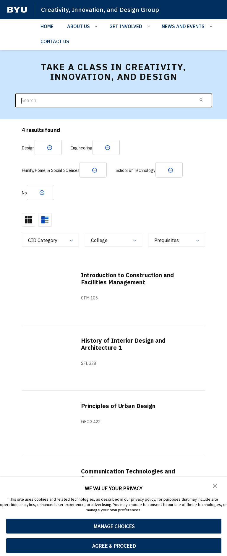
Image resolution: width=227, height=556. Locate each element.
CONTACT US (54, 41)
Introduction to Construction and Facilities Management (127, 278)
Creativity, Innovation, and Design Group (100, 9)
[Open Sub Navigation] (97, 26)
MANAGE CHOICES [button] (113, 526)
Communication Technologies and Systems (128, 474)
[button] (215, 485)
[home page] (17, 10)
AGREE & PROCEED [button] (114, 545)
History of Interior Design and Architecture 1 (123, 344)
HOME (46, 26)
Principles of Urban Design (118, 406)
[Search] (113, 100)
